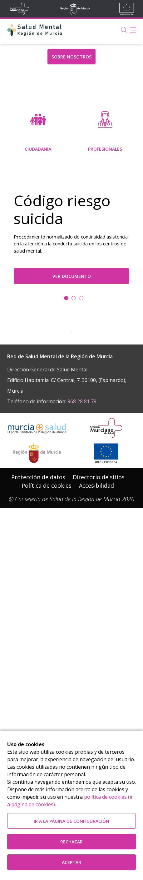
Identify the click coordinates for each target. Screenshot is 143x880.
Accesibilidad (96, 708)
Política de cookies (47, 708)
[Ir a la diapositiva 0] (66, 416)
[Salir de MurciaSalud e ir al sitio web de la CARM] (37, 675)
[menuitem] (38, 180)
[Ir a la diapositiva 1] (74, 416)
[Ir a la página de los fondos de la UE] (106, 675)
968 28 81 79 (81, 623)
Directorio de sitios (99, 699)
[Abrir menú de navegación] (133, 30)
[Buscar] (124, 30)
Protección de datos (38, 699)
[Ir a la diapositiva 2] (81, 416)
